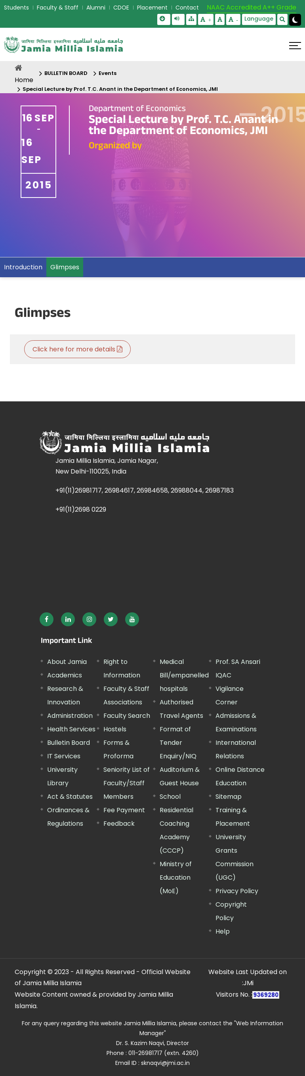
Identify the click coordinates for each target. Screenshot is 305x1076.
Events (107, 73)
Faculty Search (126, 715)
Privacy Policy (236, 891)
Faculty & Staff (57, 8)
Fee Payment (124, 810)
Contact (187, 8)
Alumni (95, 8)
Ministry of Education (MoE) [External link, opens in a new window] (176, 877)
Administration (70, 715)
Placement (152, 8)
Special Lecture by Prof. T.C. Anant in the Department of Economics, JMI (120, 89)
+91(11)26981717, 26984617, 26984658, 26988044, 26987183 (144, 490)
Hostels (114, 729)
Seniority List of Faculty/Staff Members (126, 783)
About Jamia (67, 661)
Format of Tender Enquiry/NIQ (178, 743)
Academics (64, 675)
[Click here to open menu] (295, 45)
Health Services (71, 729)
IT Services (63, 756)
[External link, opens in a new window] (46, 619)
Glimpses (64, 267)
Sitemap (228, 796)
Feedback (119, 823)
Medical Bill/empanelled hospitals (184, 675)
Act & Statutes (70, 796)
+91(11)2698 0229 (80, 509)
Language (258, 19)
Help (222, 931)
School (170, 796)
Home (24, 79)
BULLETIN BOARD (66, 73)
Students (16, 8)
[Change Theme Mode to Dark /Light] (295, 20)
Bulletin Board (68, 742)
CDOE (121, 8)
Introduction (23, 267)
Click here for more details (77, 349)
